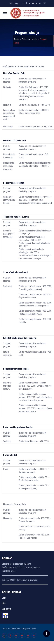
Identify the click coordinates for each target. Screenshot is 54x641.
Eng (16, 3)
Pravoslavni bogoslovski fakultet (18, 427)
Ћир (10, 3)
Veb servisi (6, 609)
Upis (4, 598)
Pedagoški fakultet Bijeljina (16, 369)
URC (4, 603)
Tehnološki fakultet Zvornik (16, 217)
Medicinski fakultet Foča (14, 140)
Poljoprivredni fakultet (13, 183)
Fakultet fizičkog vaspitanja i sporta (19, 338)
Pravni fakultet (10, 455)
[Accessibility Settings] (46, 633)
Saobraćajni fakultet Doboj (15, 272)
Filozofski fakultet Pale (14, 73)
